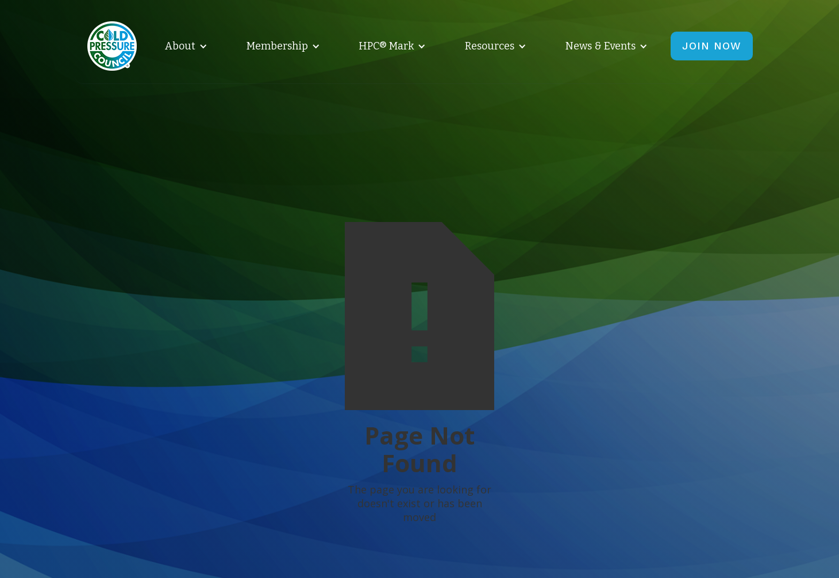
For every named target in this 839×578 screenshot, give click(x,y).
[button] (184, 46)
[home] (112, 46)
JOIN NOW (711, 46)
